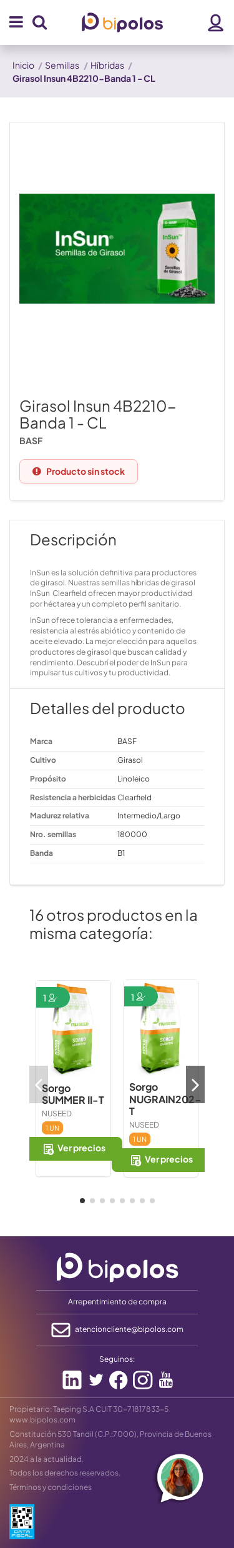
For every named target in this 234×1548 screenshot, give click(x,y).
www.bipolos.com (42, 1419)
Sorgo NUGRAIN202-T (165, 1098)
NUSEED (57, 1113)
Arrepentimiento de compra (117, 1301)
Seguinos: (117, 1359)
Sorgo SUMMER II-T (73, 1093)
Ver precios (73, 1148)
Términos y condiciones (50, 1487)
